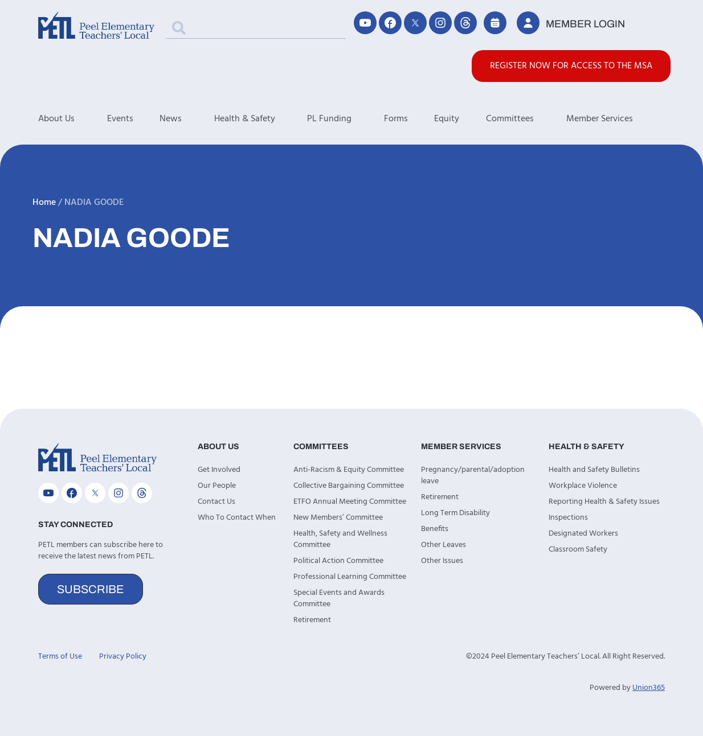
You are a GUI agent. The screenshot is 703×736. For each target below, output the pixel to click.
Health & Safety (261, 119)
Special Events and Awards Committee (339, 598)
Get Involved (219, 469)
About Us (72, 119)
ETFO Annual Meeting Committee (349, 501)
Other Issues (442, 561)
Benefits (434, 529)
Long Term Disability (455, 513)
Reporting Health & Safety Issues (604, 501)
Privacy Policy (122, 656)
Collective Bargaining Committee (348, 485)
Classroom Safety (578, 549)
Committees (526, 119)
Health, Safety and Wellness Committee (340, 539)
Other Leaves (443, 545)
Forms (396, 119)
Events (120, 119)
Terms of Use (60, 656)
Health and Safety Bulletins (594, 469)
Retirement (312, 620)
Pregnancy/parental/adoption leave (473, 475)
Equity (446, 119)
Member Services (615, 119)
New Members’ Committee (338, 517)
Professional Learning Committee (349, 576)
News (187, 119)
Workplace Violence (583, 485)
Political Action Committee (338, 561)
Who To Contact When (237, 517)
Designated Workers (583, 533)
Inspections (568, 517)
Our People (217, 485)
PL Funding (345, 119)
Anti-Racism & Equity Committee (348, 469)
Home (44, 202)
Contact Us (216, 501)
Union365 (648, 687)
